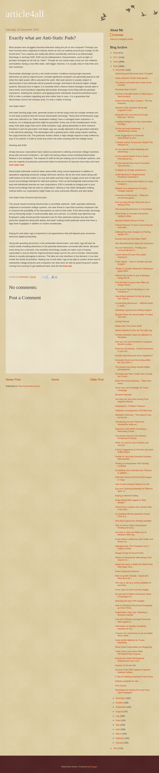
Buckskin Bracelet (123, 394)
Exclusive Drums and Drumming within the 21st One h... (132, 361)
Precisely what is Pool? (125, 89)
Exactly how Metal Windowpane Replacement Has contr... (129, 659)
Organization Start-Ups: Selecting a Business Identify (131, 613)
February (120, 738)
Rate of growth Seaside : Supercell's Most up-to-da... (131, 577)
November (121, 698)
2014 (115, 748)
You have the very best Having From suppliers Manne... (132, 400)
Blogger (93, 766)
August (119, 711)
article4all (25, 14)
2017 (115, 57)
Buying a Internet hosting (126, 495)
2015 (115, 66)
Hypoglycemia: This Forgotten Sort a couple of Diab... (132, 547)
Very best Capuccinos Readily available (133, 521)
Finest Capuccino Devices (127, 571)
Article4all (118, 35)
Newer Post (13, 379)
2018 (115, 53)
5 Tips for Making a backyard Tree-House (134, 676)
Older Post (97, 379)
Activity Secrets (122, 321)
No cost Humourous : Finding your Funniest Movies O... (130, 248)
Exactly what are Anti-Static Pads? (131, 239)
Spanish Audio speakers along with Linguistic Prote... (131, 108)
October (120, 702)
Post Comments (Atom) (29, 386)
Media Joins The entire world (128, 326)
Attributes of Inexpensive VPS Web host (133, 410)
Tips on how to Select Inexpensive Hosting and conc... (130, 526)
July (118, 716)
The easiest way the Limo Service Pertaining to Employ (130, 437)
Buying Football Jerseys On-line (129, 220)
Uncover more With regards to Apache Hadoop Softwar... (132, 670)
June (118, 720)
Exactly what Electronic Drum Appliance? (134, 355)
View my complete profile (121, 39)
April (118, 729)
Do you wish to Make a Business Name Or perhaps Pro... (133, 595)
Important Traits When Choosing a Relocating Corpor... (130, 430)
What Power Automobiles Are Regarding (133, 647)
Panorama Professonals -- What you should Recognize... (132, 196)
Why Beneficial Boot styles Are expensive (134, 243)
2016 (115, 61)
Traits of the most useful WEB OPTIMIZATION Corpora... (128, 652)
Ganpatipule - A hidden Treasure (130, 406)
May (118, 725)
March (119, 733)
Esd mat (67, 266)
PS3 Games (120, 685)
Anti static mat (16, 165)
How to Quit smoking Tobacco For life (132, 484)
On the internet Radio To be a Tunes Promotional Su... (131, 157)
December (121, 70)
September (121, 707)
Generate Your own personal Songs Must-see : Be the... (131, 116)
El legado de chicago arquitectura (130, 170)
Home (55, 379)
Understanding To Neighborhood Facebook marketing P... (130, 175)
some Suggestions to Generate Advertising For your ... (129, 136)
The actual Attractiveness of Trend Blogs (133, 209)
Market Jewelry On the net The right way (133, 330)
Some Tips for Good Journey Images (132, 589)
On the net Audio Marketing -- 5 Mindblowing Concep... (129, 129)
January (120, 742)
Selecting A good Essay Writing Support (133, 310)
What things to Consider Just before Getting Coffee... (131, 214)
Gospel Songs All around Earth (129, 553)
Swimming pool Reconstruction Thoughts (134, 73)
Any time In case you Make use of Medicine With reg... (130, 533)
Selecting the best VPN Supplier (130, 601)
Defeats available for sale (126, 681)
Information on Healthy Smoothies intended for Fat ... (130, 627)
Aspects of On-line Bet (125, 665)
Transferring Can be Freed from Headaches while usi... (129, 423)
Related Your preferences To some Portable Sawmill (131, 189)
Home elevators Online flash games (131, 78)
